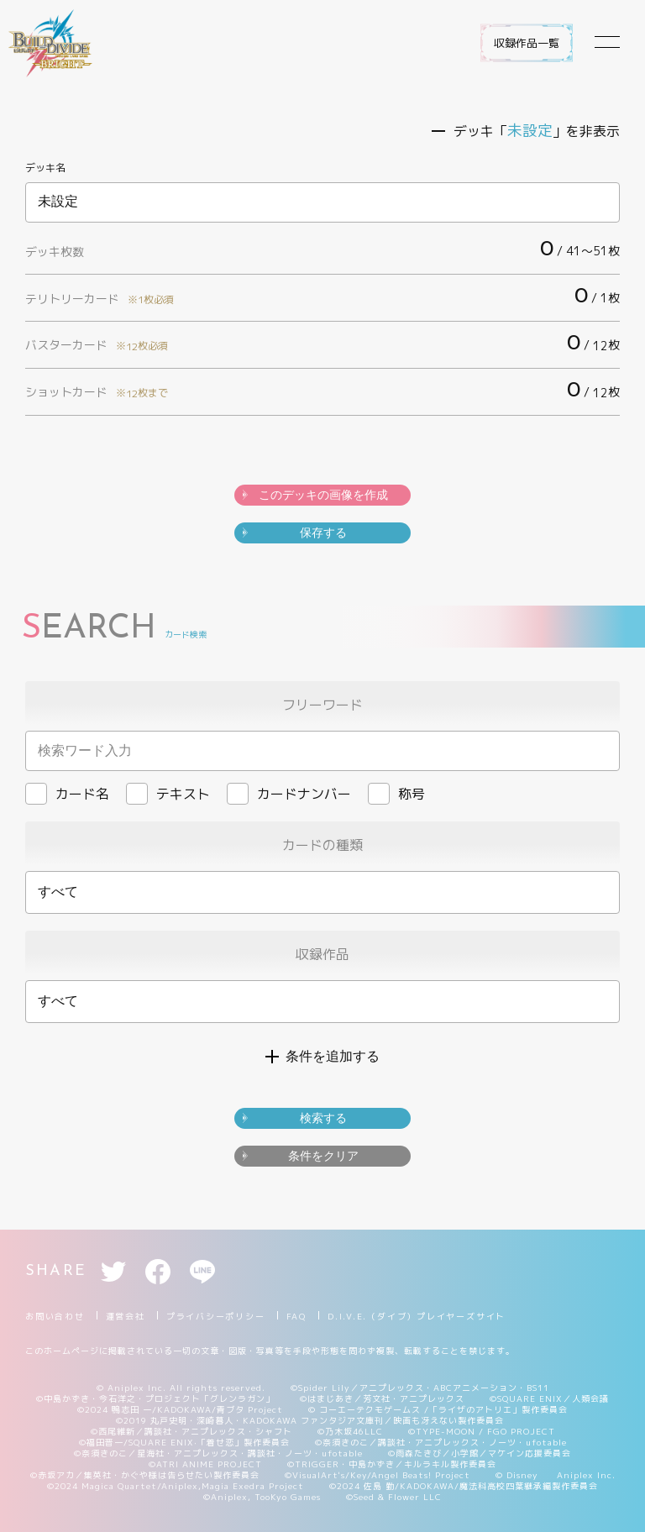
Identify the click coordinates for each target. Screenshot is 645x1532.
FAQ (296, 1316)
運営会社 (125, 1316)
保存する (323, 532)
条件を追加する (333, 1056)
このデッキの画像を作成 (323, 494)
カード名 (67, 794)
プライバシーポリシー (215, 1316)
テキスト (168, 794)
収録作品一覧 (526, 42)
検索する (323, 1118)
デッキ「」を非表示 (537, 131)
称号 (396, 794)
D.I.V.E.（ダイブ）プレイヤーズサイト (417, 1316)
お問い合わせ (55, 1316)
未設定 (322, 202)
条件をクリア (323, 1155)
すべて (58, 891)
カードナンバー (289, 794)
